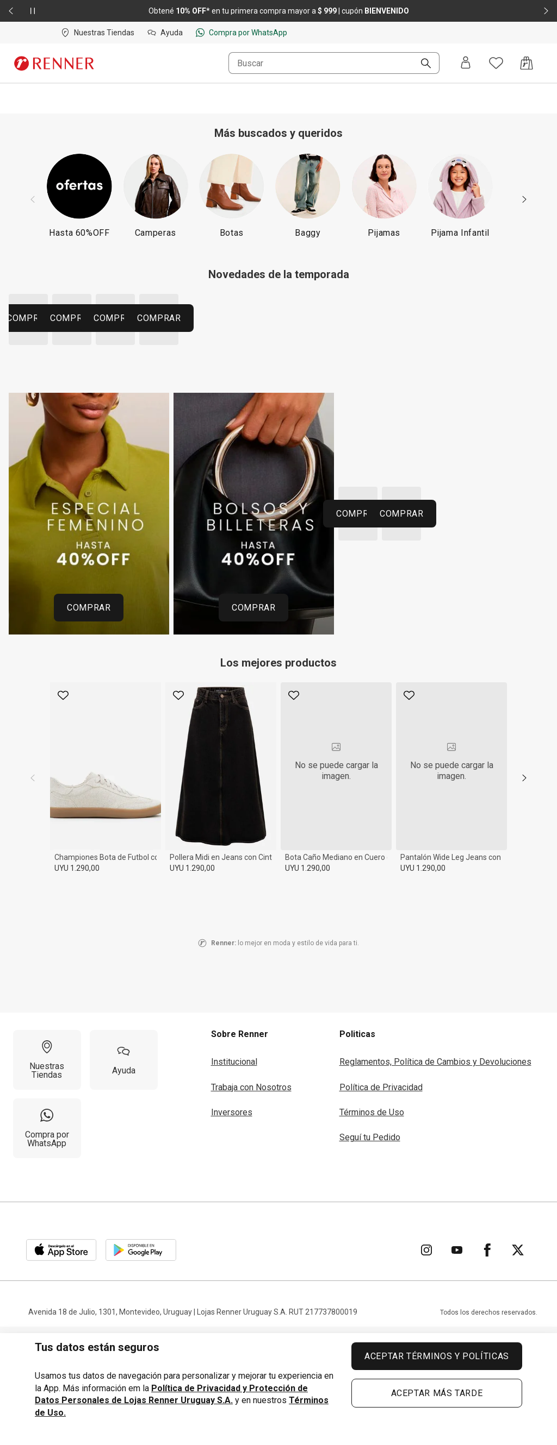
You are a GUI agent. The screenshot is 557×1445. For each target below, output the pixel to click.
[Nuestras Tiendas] (47, 1181)
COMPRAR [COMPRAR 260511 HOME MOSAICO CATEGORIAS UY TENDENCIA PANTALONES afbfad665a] (254, 439)
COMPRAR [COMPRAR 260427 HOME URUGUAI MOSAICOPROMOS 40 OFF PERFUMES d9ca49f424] (494, 635)
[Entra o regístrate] (465, 63)
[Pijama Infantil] (460, 195)
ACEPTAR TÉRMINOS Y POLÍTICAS (436, 1356)
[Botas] (231, 195)
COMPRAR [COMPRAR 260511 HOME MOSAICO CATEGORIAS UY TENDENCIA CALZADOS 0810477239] (345, 378)
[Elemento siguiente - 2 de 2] (546, 11)
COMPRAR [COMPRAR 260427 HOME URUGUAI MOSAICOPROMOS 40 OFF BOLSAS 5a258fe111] (253, 729)
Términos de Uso (371, 1233)
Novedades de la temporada (278, 274)
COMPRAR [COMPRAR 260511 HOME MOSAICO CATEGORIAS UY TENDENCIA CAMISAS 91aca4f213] (118, 439)
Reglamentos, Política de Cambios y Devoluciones (435, 1183)
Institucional (234, 1183)
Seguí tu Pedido (369, 1259)
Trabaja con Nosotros (251, 1208)
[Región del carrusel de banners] (278, 384)
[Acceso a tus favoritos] (496, 63)
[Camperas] (155, 195)
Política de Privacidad (381, 1208)
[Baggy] (308, 195)
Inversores (231, 1233)
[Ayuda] (124, 1181)
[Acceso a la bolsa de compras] (526, 63)
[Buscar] (421, 64)
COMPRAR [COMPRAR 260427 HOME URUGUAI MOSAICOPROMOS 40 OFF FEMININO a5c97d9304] (88, 729)
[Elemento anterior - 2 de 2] (11, 11)
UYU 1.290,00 (77, 989)
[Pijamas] (384, 195)
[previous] (33, 899)
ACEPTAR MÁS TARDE (437, 1393)
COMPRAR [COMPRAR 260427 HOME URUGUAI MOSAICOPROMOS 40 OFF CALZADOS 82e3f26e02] (404, 698)
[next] (524, 899)
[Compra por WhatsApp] (47, 1249)
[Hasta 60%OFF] (79, 195)
